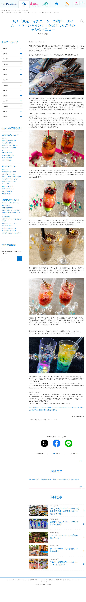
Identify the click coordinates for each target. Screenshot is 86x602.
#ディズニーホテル (7, 232)
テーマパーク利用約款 (58, 595)
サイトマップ (14, 595)
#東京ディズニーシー (50, 479)
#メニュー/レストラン (35, 479)
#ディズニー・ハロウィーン (10, 145)
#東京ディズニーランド (10, 135)
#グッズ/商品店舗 (7, 158)
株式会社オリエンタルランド (38, 596)
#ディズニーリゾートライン (10, 229)
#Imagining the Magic (8, 210)
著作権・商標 (72, 595)
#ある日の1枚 (6, 213)
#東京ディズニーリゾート (10, 203)
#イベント (5, 138)
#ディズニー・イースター (9, 140)
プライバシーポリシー (27, 595)
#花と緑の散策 (6, 222)
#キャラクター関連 (7, 153)
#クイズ (4, 239)
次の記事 (73, 453)
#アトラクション (7, 160)
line (68, 443)
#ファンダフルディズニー (9, 237)
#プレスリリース (15, 205)
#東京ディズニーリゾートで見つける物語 (11, 226)
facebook (56, 443)
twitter (44, 443)
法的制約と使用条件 (43, 595)
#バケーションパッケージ (9, 234)
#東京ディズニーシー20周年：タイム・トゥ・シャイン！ (46, 482)
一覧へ (58, 453)
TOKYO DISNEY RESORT (9, 4)
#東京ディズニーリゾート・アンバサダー (11, 219)
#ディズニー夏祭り (7, 143)
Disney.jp (53, 596)
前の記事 (40, 453)
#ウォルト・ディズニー (9, 242)
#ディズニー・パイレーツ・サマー (11, 178)
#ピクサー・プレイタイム (9, 172)
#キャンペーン (6, 208)
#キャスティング (7, 215)
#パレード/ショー (7, 150)
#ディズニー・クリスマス (9, 148)
